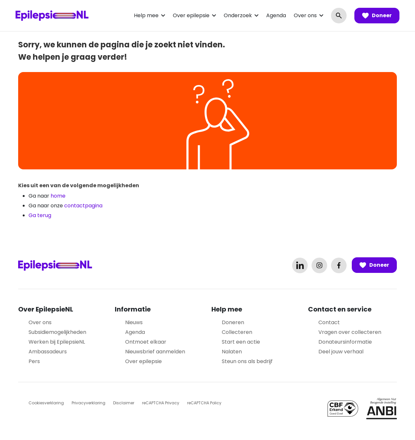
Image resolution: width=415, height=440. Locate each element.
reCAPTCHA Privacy (160, 403)
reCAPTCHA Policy (204, 403)
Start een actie (241, 342)
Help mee (146, 15)
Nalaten (232, 351)
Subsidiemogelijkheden (57, 332)
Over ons (305, 15)
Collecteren (237, 332)
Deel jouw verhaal (340, 351)
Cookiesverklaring (46, 403)
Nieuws (134, 322)
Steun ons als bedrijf (247, 361)
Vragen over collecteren (349, 332)
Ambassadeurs (48, 351)
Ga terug (40, 215)
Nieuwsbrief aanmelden (155, 351)
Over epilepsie (191, 15)
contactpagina (83, 205)
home (58, 196)
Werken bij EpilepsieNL (57, 342)
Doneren (233, 322)
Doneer (377, 15)
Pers (34, 361)
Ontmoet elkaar (145, 342)
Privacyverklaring (88, 403)
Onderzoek (238, 15)
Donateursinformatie (345, 342)
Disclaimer (123, 403)
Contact (329, 322)
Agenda (276, 15)
